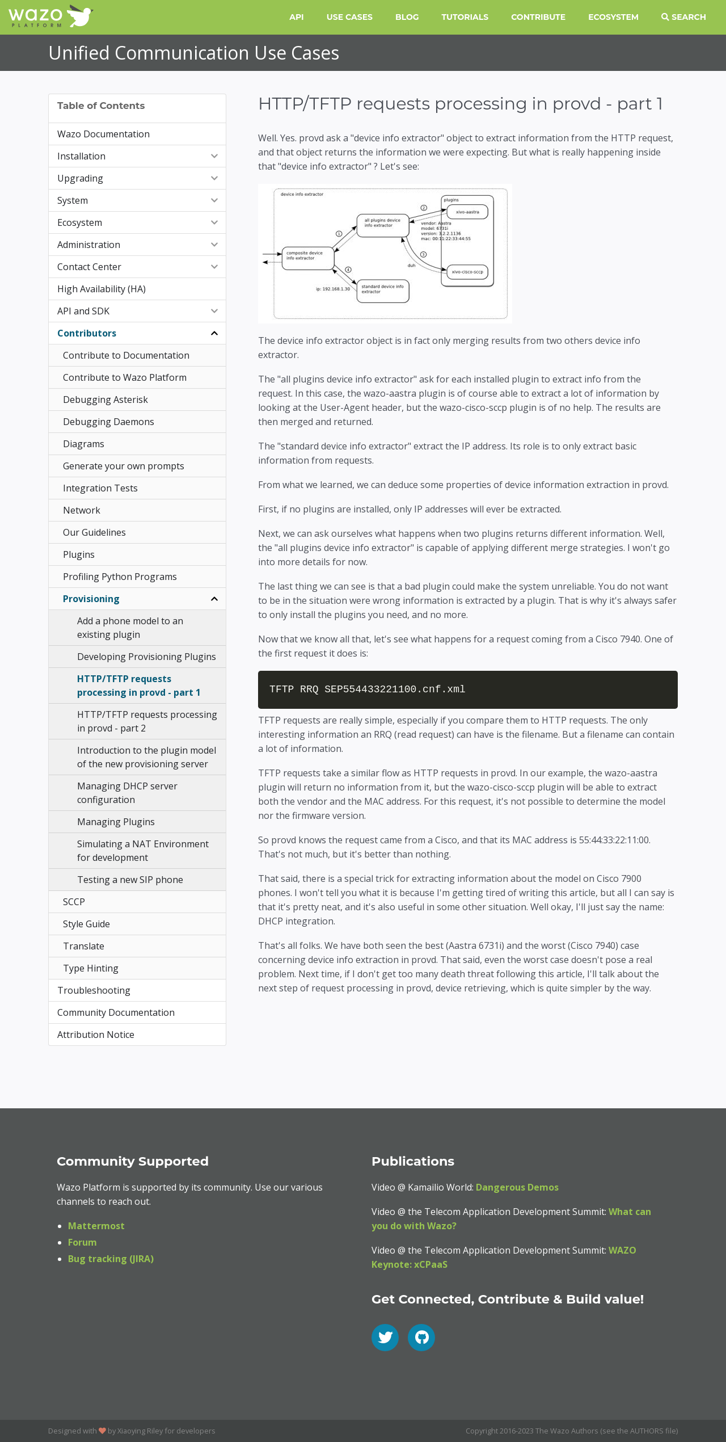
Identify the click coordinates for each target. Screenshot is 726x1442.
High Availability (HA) (101, 289)
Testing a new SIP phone (130, 879)
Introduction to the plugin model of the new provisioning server (146, 757)
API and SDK (138, 311)
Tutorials (465, 17)
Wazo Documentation (103, 134)
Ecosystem (613, 17)
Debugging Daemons (108, 421)
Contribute (538, 17)
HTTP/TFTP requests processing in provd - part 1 (139, 685)
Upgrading (138, 178)
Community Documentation (116, 1012)
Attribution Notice (95, 1034)
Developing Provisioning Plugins (146, 656)
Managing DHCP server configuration (127, 793)
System (138, 200)
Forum (82, 1242)
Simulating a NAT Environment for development (143, 851)
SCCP (74, 902)
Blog (407, 17)
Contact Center (138, 266)
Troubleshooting (93, 990)
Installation (138, 156)
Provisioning (141, 598)
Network (81, 510)
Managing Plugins (116, 821)
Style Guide (86, 924)
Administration (138, 244)
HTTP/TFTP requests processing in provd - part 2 (147, 721)
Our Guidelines (94, 532)
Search (683, 17)
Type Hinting (91, 968)
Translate (83, 946)
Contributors (138, 333)
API (296, 17)
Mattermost (96, 1226)
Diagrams (83, 444)
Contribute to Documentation (126, 355)
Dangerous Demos (517, 1187)
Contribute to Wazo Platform (125, 377)
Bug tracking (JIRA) (111, 1258)
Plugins (79, 554)
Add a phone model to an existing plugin (130, 628)
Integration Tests (100, 488)
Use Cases (350, 17)
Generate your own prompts (123, 466)
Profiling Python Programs (120, 576)
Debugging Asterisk (105, 399)
